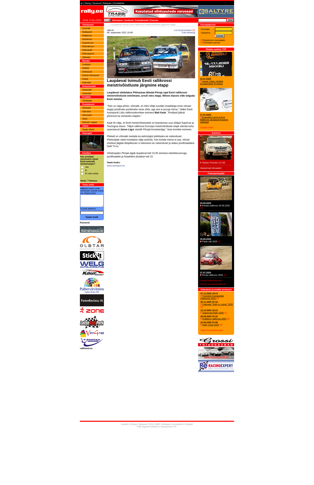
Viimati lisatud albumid (211, 280)
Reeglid (189, 424)
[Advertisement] (151, 216)
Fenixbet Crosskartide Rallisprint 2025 (212, 297)
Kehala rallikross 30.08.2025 (216, 205)
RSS (151, 424)
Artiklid (85, 68)
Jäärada (86, 57)
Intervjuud (87, 71)
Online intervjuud (90, 75)
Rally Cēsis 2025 (210, 325)
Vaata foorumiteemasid (211, 330)
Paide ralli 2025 (209, 241)
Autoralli (86, 28)
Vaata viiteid (88, 129)
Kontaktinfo (118, 3)
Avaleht (125, 424)
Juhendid (86, 93)
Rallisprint (87, 32)
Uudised (129, 20)
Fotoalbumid (141, 20)
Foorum (154, 20)
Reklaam (107, 3)
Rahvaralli (87, 50)
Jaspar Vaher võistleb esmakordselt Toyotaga (211, 82)
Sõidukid (86, 108)
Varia (84, 118)
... (108, 24)
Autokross (87, 39)
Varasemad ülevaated (210, 168)
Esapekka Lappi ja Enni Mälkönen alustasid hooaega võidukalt (214, 119)
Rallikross (87, 35)
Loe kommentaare (183, 30)
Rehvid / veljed (89, 122)
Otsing (87, 3)
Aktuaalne (117, 20)
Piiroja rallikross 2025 (212, 275)
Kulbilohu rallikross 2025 (214, 319)
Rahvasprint (88, 53)
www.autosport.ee (116, 165)
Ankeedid (87, 90)
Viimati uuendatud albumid (213, 284)
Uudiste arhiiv (206, 127)
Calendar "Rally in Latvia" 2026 (217, 304)
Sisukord (97, 3)
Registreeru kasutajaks (214, 40)
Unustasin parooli (211, 42)
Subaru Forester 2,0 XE (213, 162)
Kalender (86, 82)
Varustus (86, 111)
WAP (157, 424)
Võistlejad (87, 100)
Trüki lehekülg (188, 32)
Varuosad (87, 115)
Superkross (88, 43)
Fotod (85, 79)
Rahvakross (88, 46)
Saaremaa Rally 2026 (213, 313)
